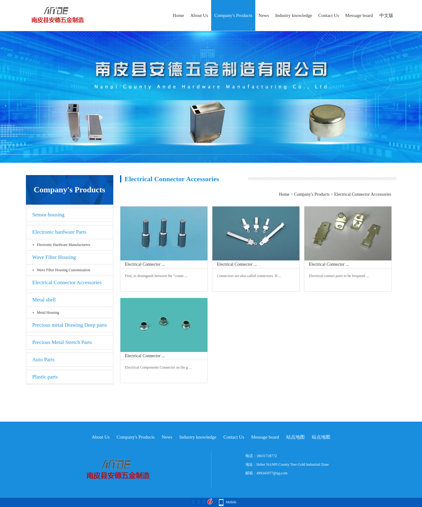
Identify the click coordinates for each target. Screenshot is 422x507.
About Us (199, 15)
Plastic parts (45, 377)
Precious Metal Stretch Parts (62, 342)
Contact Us (328, 15)
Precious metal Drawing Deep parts (69, 325)
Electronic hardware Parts (59, 232)
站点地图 (295, 437)
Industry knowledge (293, 15)
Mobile (231, 502)
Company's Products (233, 15)
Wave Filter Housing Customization (63, 270)
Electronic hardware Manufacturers (63, 245)
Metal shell (44, 300)
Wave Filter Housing (54, 257)
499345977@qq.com (272, 473)
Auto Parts (43, 359)
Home (178, 15)
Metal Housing (48, 312)
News (263, 15)
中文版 (386, 15)
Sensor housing (48, 215)
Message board (359, 15)
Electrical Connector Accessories (67, 282)
